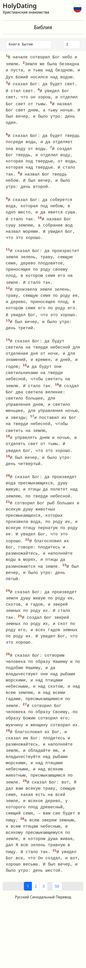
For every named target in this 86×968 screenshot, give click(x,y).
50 (57, 894)
